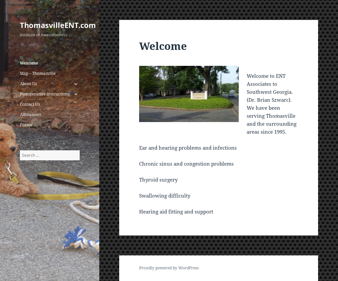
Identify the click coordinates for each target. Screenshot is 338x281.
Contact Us (30, 104)
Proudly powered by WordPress (169, 268)
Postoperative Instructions (44, 94)
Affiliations (30, 114)
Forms (26, 125)
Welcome (29, 63)
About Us (28, 83)
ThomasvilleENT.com (58, 25)
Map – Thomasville (37, 73)
